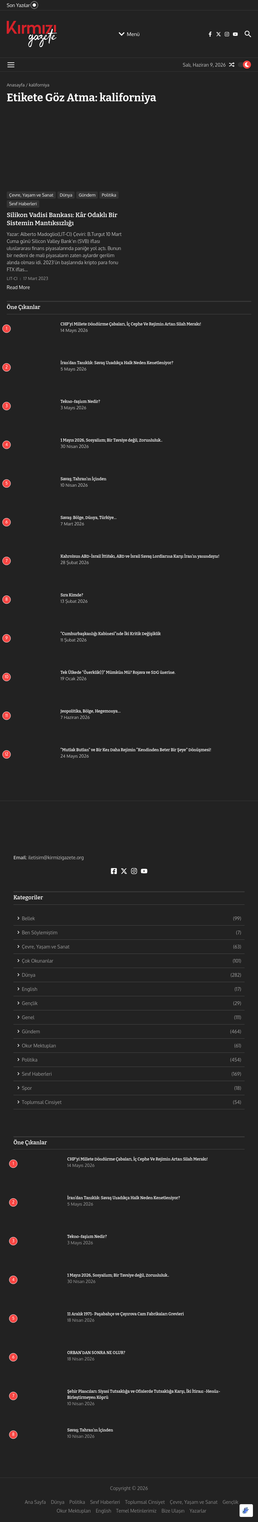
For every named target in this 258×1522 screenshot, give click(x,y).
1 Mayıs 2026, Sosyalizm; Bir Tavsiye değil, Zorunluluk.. (111, 439)
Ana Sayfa (35, 1501)
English (103, 1510)
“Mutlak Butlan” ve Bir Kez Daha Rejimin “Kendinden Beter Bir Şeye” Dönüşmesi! (135, 749)
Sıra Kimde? (71, 594)
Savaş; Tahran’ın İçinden (83, 478)
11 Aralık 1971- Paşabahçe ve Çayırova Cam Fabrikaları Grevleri (125, 1313)
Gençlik (231, 1501)
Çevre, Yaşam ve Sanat (31, 195)
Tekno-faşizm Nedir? (80, 401)
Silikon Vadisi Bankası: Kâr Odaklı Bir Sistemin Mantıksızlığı (60, 218)
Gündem (87, 195)
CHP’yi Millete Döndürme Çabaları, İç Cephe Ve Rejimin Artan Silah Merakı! (142, 323)
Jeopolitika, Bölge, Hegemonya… (90, 710)
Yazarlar (197, 1510)
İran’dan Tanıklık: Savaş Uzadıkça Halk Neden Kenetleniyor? (116, 362)
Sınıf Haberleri (23, 203)
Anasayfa (16, 85)
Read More (18, 286)
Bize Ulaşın (173, 1510)
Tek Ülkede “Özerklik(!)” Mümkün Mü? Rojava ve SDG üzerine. (117, 671)
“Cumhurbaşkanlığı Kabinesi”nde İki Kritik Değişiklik (110, 633)
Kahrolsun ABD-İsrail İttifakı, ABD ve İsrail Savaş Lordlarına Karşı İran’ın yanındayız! (139, 555)
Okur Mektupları (74, 1510)
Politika (109, 195)
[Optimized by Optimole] (246, 1510)
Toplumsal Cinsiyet (145, 1501)
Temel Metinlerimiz (136, 1510)
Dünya (66, 195)
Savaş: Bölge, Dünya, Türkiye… (88, 517)
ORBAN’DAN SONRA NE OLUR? (96, 1352)
